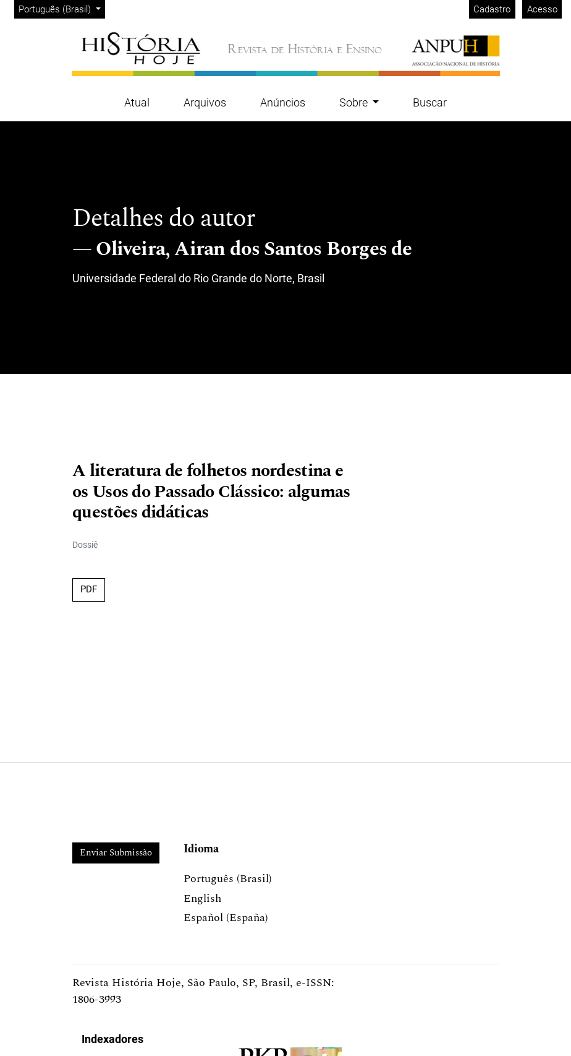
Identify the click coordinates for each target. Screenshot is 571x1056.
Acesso (542, 9)
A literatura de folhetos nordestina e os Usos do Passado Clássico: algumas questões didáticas (211, 492)
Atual (137, 102)
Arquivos (205, 102)
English (202, 898)
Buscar (430, 102)
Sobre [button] (354, 102)
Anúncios (282, 102)
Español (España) (226, 917)
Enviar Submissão (116, 853)
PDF (88, 589)
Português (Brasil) (61, 8)
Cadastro (491, 9)
